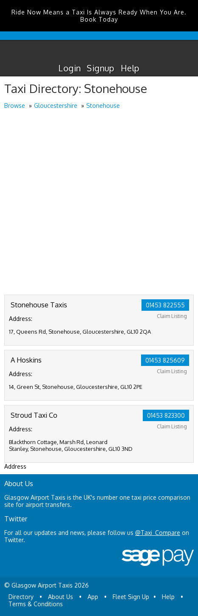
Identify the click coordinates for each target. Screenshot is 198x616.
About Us (60, 596)
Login (69, 67)
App (93, 596)
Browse (14, 105)
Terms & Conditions (35, 604)
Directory (21, 596)
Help (130, 67)
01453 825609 (165, 360)
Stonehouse (103, 105)
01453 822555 (165, 305)
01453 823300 (166, 415)
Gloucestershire (55, 105)
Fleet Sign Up (131, 596)
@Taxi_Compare (157, 532)
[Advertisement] (99, 202)
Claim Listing (172, 316)
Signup (100, 67)
